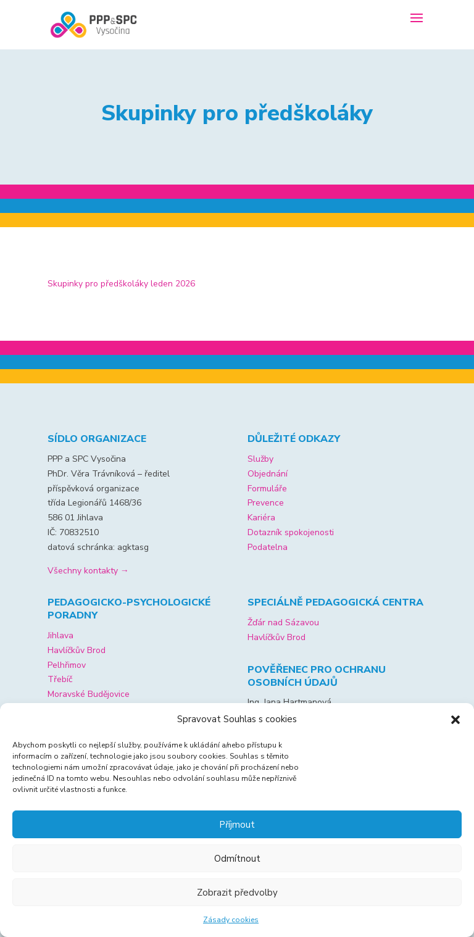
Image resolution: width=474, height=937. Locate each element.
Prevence (265, 503)
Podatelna (267, 547)
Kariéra (261, 517)
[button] (455, 720)
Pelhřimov (67, 665)
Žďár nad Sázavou (283, 622)
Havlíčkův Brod (77, 650)
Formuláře (267, 488)
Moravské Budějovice (89, 694)
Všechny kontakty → (88, 571)
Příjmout (237, 824)
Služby (260, 459)
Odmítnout (237, 858)
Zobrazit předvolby (237, 892)
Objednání (267, 474)
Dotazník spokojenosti (290, 532)
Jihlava (60, 635)
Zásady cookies (231, 920)
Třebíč (60, 679)
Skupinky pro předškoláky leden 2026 (121, 283)
